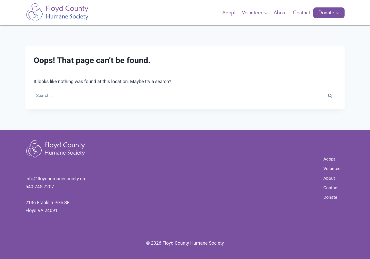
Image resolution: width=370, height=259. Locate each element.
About (280, 12)
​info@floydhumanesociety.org (56, 178)
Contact (301, 12)
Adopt (229, 12)
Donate (330, 197)
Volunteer (332, 168)
